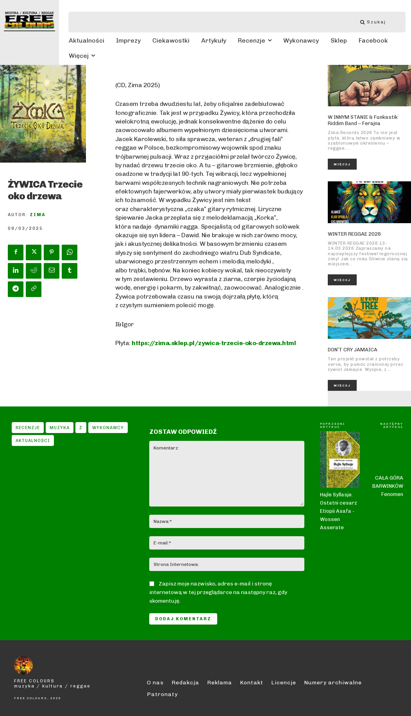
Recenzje (28, 427)
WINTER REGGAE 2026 (354, 234)
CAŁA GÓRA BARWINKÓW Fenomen (387, 468)
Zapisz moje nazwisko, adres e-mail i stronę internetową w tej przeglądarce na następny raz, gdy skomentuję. (218, 592)
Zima (38, 214)
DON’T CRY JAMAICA (352, 350)
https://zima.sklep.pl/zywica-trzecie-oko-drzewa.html (214, 343)
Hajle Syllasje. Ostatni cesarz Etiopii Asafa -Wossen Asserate (338, 459)
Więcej (342, 164)
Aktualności (33, 440)
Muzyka (59, 427)
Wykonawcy (108, 427)
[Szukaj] (377, 22)
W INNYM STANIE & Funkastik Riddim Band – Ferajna (363, 120)
